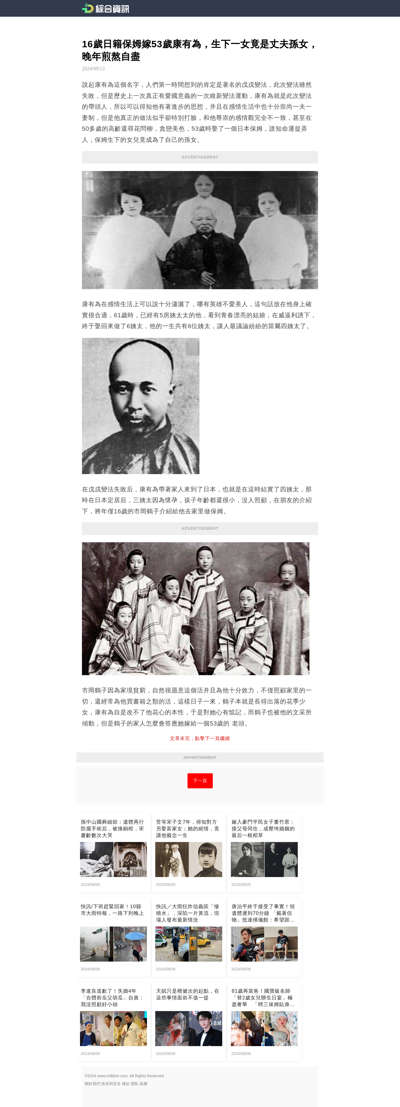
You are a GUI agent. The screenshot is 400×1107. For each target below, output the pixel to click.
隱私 (135, 1083)
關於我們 (92, 1083)
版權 (144, 1083)
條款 (126, 1083)
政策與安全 (111, 1083)
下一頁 (200, 780)
